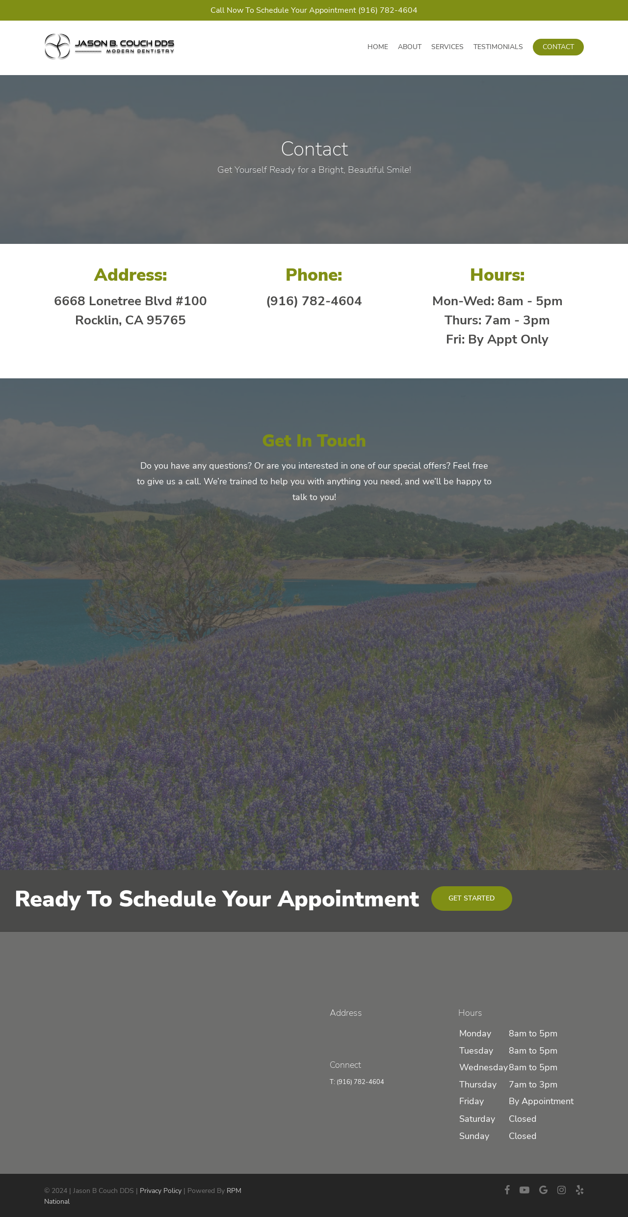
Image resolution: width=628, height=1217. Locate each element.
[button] (471, 898)
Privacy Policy (161, 1190)
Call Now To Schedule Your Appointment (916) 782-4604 (314, 10)
